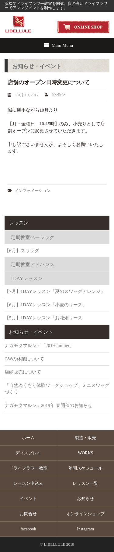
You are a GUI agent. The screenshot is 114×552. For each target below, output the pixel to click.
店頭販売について (23, 372)
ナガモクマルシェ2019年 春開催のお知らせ (48, 405)
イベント (28, 498)
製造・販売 (85, 438)
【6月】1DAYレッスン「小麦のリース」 (46, 304)
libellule (58, 94)
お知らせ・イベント (31, 332)
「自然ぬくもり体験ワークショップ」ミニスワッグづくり (57, 389)
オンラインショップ (85, 514)
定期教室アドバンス (32, 264)
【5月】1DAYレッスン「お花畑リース (43, 317)
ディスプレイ (28, 453)
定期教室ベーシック (32, 237)
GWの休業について (24, 358)
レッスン (19, 222)
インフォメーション (32, 190)
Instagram (85, 529)
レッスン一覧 (85, 483)
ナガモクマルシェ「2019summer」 (39, 345)
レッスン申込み (28, 483)
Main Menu (62, 45)
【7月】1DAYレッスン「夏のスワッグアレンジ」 (55, 291)
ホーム (28, 438)
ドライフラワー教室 (28, 468)
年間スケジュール (85, 468)
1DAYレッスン (27, 278)
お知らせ (85, 498)
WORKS (85, 453)
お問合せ (28, 514)
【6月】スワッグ (22, 250)
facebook (28, 529)
